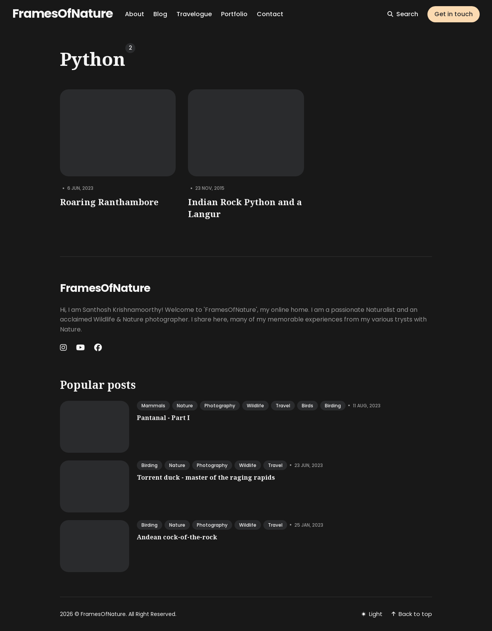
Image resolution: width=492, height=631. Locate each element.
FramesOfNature (62, 13)
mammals (153, 405)
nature (185, 405)
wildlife (255, 405)
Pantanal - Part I (163, 417)
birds (307, 405)
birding (333, 405)
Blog (160, 14)
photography (219, 405)
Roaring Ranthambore (109, 202)
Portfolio (234, 14)
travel (283, 405)
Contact (270, 14)
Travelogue (194, 14)
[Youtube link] (80, 347)
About (134, 14)
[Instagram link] (64, 347)
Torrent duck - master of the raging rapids (206, 477)
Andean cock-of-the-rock (177, 537)
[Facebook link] (98, 347)
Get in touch (453, 14)
